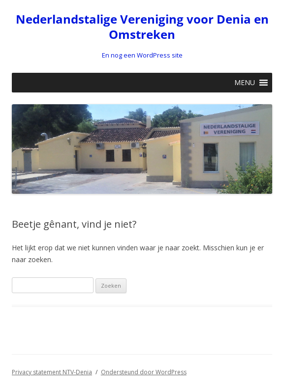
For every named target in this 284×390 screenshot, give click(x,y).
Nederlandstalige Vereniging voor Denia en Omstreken (142, 27)
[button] (244, 82)
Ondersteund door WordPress (144, 372)
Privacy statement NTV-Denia (52, 372)
